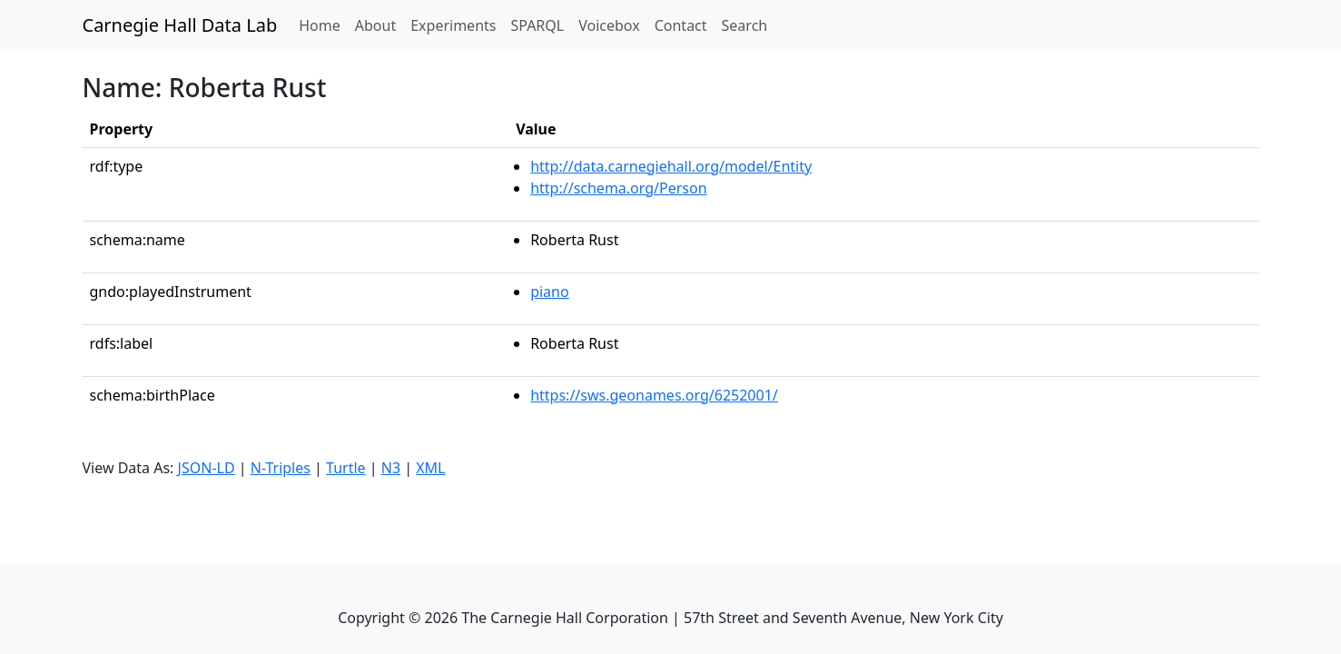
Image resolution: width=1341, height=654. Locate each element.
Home (323, 24)
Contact (681, 25)
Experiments (453, 25)
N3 (390, 468)
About (375, 25)
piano (549, 292)
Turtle (346, 468)
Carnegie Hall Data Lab (180, 25)
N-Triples (281, 468)
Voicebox (608, 25)
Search (745, 25)
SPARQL (537, 25)
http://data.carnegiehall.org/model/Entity (671, 166)
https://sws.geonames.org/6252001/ (654, 395)
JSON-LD (206, 468)
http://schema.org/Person (618, 188)
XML (430, 468)
